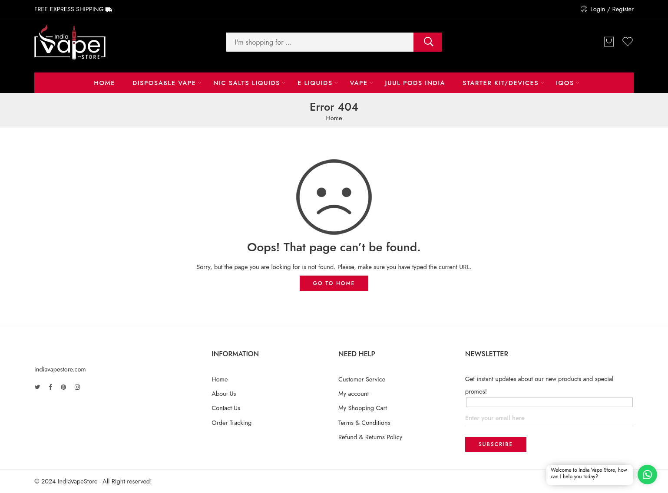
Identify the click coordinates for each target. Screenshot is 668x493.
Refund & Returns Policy (370, 436)
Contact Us (226, 407)
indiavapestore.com (60, 369)
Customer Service (361, 379)
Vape (358, 82)
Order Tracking (231, 422)
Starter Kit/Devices (501, 82)
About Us (224, 393)
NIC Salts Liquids (246, 82)
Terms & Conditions (364, 422)
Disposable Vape (164, 82)
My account (353, 393)
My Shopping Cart (362, 407)
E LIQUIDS (315, 82)
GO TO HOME (334, 283)
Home (104, 82)
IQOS (565, 82)
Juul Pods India (415, 82)
